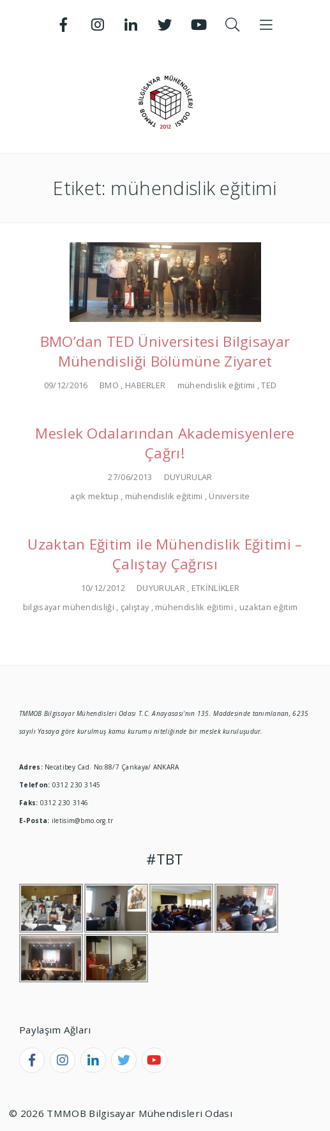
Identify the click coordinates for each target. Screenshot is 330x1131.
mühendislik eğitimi (216, 385)
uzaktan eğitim (268, 607)
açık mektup (94, 496)
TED (268, 385)
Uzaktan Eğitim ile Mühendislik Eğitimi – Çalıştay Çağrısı (164, 554)
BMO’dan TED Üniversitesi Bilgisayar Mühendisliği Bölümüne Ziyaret (165, 351)
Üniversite (229, 496)
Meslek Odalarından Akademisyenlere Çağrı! (164, 443)
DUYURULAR (188, 477)
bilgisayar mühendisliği (68, 607)
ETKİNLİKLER (215, 588)
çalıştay (135, 607)
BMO (109, 385)
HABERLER (145, 385)
